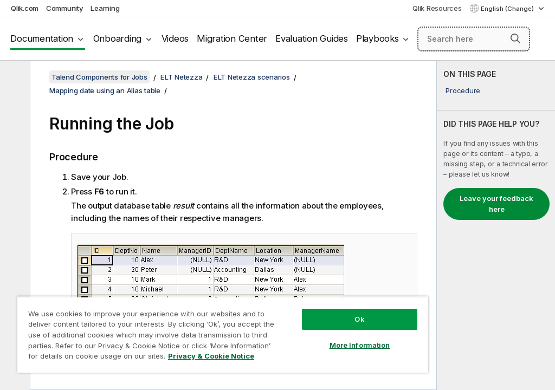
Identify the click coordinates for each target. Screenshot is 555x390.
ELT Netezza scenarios (252, 77)
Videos (175, 38)
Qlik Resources (437, 8)
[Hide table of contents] (13, 77)
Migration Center (232, 38)
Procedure (463, 90)
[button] (515, 38)
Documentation (41, 38)
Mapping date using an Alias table (104, 90)
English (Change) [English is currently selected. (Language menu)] (508, 8)
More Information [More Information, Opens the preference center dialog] (360, 345)
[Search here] (473, 39)
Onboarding (117, 38)
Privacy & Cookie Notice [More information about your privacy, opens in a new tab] (211, 356)
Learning (105, 8)
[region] (222, 334)
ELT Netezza (181, 77)
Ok (359, 319)
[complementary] (496, 225)
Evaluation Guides (311, 38)
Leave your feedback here (496, 203)
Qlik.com (24, 8)
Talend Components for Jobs (99, 77)
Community (64, 8)
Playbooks (377, 38)
